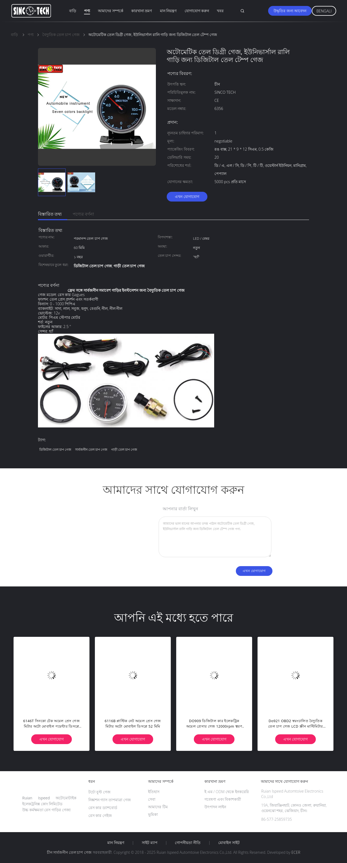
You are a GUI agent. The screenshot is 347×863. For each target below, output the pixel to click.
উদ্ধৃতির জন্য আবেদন (290, 10)
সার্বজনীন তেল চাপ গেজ (91, 449)
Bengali (324, 11)
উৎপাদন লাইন (215, 806)
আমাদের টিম (158, 806)
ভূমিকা (153, 814)
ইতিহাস (153, 791)
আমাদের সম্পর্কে (110, 10)
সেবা (151, 799)
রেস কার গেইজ (100, 815)
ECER (295, 852)
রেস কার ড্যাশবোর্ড (102, 807)
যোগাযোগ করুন (197, 10)
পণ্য (87, 10)
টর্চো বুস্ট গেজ (99, 791)
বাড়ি (72, 10)
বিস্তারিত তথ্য (50, 214)
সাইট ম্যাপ (150, 843)
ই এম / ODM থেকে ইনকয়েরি (226, 791)
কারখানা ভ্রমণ (141, 10)
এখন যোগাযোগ (187, 196)
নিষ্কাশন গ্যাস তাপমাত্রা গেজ (109, 799)
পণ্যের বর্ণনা (83, 214)
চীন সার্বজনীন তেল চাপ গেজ (69, 852)
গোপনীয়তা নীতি (188, 843)
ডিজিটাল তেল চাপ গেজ (55, 449)
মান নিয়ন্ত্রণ (168, 10)
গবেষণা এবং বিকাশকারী (222, 799)
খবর (220, 10)
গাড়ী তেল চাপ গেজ (124, 449)
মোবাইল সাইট (229, 843)
